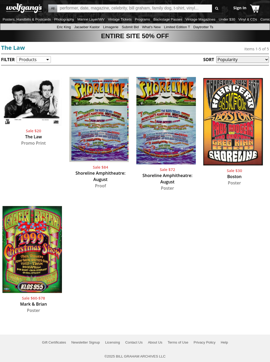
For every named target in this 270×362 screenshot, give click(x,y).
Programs (142, 19)
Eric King (64, 27)
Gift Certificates (54, 342)
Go (217, 8)
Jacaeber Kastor (87, 27)
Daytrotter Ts (203, 27)
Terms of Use (178, 342)
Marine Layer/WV (90, 19)
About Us (155, 342)
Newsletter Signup (85, 342)
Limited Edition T (177, 27)
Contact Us (134, 342)
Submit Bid (130, 27)
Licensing (112, 342)
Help (224, 342)
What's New (151, 27)
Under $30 (227, 19)
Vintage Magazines (200, 19)
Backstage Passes (167, 19)
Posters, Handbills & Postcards (27, 19)
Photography (64, 19)
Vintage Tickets (120, 19)
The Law (13, 47)
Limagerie (111, 27)
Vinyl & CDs (247, 19)
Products (27, 59)
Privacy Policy (204, 342)
